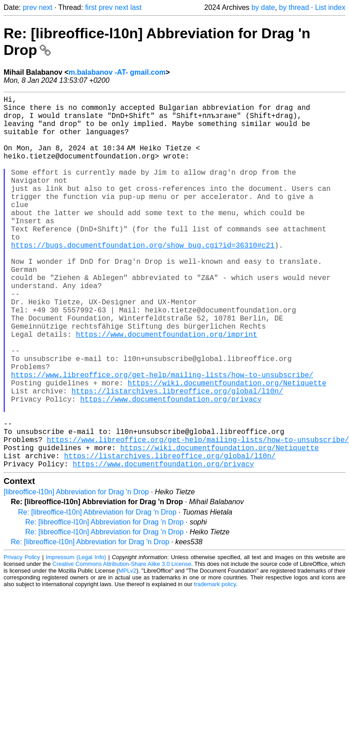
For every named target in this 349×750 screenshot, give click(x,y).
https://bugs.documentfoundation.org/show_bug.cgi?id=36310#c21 (143, 279)
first (91, 7)
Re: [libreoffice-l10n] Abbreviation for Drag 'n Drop (97, 595)
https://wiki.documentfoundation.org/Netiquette (227, 447)
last (136, 7)
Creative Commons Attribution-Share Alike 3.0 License (122, 646)
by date (263, 7)
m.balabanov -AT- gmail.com (117, 72)
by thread (294, 7)
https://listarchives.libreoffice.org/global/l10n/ (177, 457)
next (45, 7)
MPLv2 (127, 653)
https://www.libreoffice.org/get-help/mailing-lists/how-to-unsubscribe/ (162, 438)
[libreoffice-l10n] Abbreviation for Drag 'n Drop (76, 574)
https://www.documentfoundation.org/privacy (170, 467)
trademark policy (215, 667)
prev (30, 7)
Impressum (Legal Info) (76, 640)
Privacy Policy (22, 640)
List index (330, 7)
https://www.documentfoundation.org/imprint (166, 388)
